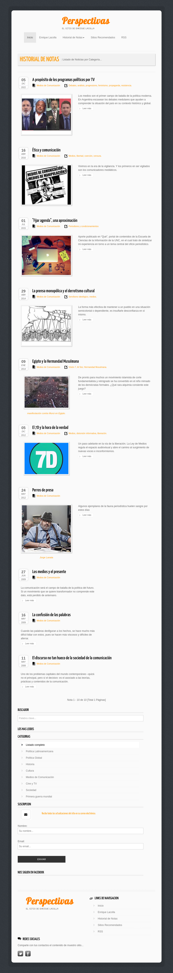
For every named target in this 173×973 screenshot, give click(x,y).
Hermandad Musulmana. (95, 367)
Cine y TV (31, 783)
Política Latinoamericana (39, 751)
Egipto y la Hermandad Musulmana (55, 361)
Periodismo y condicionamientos (83, 226)
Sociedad (31, 790)
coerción (88, 156)
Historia (30, 764)
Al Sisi (79, 367)
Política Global (34, 757)
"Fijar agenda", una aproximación (54, 221)
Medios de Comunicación (48, 85)
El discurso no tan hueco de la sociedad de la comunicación (72, 658)
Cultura (30, 770)
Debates (72, 85)
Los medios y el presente (49, 572)
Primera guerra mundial (39, 796)
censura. (97, 156)
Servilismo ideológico (78, 297)
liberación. (102, 433)
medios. (93, 297)
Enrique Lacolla (47, 37)
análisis (80, 85)
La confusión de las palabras (51, 615)
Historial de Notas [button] (74, 37)
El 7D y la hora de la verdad (50, 428)
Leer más (87, 108)
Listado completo (35, 744)
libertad (79, 156)
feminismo (103, 85)
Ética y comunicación (46, 150)
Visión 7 (72, 367)
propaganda (114, 85)
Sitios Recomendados (103, 37)
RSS (124, 37)
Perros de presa (42, 490)
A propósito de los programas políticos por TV (63, 80)
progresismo (91, 85)
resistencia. (126, 85)
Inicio (31, 37)
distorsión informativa (86, 433)
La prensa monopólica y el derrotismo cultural (63, 291)
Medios (72, 156)
